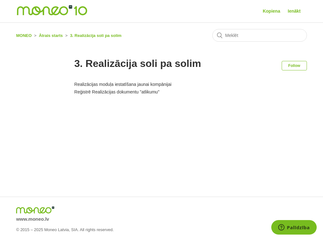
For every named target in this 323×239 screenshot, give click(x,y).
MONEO (24, 35)
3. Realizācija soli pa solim (95, 35)
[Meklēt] (259, 35)
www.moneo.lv (32, 219)
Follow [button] (294, 65)
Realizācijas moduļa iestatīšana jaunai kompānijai (123, 84)
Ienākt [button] (294, 11)
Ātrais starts (51, 35)
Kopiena (271, 11)
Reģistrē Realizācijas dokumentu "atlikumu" (117, 91)
